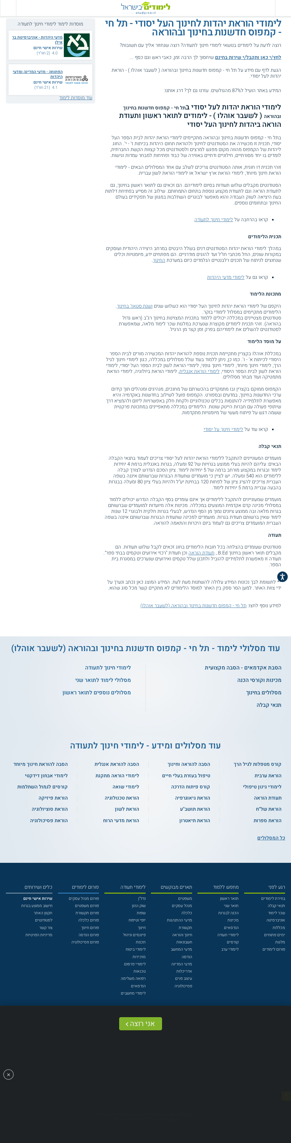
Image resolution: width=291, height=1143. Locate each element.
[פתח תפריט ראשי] (283, 8)
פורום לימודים (274, 949)
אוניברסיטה (275, 920)
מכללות (279, 928)
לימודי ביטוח (136, 949)
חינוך (142, 928)
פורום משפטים (87, 906)
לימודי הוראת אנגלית (199, 371)
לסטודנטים (43, 920)
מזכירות (139, 957)
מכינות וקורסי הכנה (259, 680)
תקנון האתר (43, 913)
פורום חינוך (90, 928)
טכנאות (140, 971)
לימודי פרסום (135, 964)
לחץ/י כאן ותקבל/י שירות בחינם (248, 57)
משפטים (185, 898)
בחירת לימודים (273, 898)
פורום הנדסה (89, 935)
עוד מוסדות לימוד (75, 97)
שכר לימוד (276, 913)
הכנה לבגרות (228, 913)
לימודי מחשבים (133, 993)
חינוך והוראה (182, 935)
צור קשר (45, 928)
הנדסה (187, 957)
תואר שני (231, 906)
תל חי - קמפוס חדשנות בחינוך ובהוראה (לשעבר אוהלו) (193, 605)
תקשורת (185, 928)
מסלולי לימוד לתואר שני (103, 680)
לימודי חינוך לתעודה (213, 219)
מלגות (280, 942)
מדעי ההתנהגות (179, 920)
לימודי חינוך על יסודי (223, 429)
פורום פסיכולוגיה (85, 942)
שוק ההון (139, 906)
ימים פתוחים (274, 935)
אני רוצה (142, 1023)
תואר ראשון (229, 898)
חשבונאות (184, 942)
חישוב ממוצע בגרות (36, 906)
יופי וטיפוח (137, 920)
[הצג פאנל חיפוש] (8, 8)
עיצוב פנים (183, 978)
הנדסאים (231, 928)
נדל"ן (142, 898)
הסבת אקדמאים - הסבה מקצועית (243, 668)
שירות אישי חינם (48, 48)
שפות (141, 913)
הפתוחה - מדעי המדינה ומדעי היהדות (38, 74)
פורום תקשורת (87, 913)
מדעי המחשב (181, 949)
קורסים (233, 942)
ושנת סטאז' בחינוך (135, 306)
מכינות (233, 920)
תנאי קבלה (269, 705)
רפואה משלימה (133, 978)
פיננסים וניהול (134, 935)
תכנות (141, 942)
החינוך (159, 260)
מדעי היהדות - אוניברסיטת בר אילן (37, 39)
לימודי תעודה (228, 935)
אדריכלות (184, 971)
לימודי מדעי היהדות (226, 277)
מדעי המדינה (181, 964)
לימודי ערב (230, 949)
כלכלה (186, 913)
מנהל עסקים (182, 906)
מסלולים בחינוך (264, 693)
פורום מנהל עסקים (84, 898)
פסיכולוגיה (183, 986)
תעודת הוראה (201, 552)
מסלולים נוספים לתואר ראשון (97, 693)
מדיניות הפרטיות (39, 935)
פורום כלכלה (88, 920)
